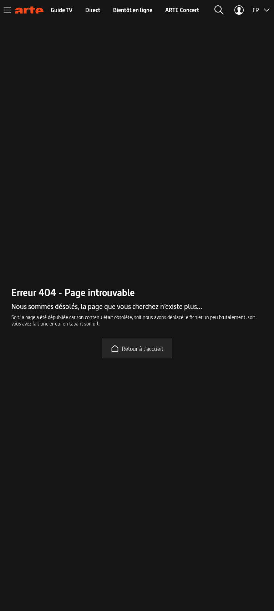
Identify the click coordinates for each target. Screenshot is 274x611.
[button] (219, 10)
